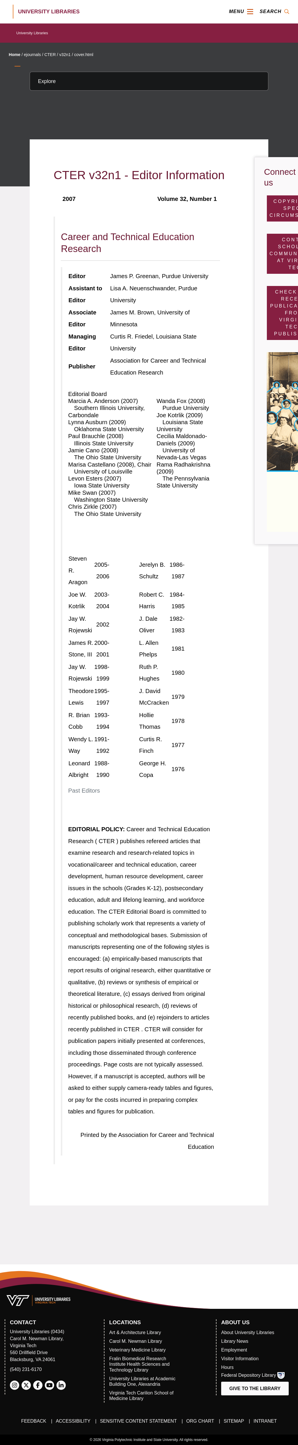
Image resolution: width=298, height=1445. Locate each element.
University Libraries (32, 33)
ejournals (32, 54)
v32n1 (65, 54)
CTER (50, 54)
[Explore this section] (149, 81)
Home (14, 54)
